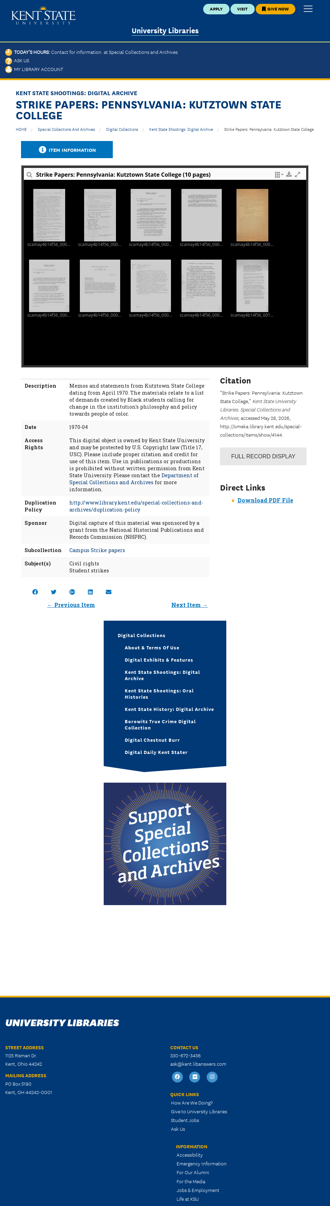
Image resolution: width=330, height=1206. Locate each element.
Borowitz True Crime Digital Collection (160, 724)
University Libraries (165, 29)
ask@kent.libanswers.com (198, 1063)
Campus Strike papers (97, 550)
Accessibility (190, 1154)
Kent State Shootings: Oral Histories (159, 693)
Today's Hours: (91, 52)
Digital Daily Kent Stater (156, 752)
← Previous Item (71, 604)
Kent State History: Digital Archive (169, 709)
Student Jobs (185, 1120)
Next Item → (189, 604)
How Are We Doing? (192, 1102)
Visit (242, 8)
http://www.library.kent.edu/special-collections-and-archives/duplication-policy (136, 506)
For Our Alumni (193, 1172)
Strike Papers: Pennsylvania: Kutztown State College (269, 129)
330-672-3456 (185, 1055)
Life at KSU (188, 1199)
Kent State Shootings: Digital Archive (181, 129)
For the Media (191, 1181)
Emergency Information (202, 1163)
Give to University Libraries (199, 1111)
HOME (21, 129)
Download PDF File (265, 500)
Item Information (67, 150)
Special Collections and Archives (66, 129)
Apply (216, 8)
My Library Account (34, 69)
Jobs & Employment (198, 1190)
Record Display (263, 456)
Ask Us (17, 60)
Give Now (275, 8)
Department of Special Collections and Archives (134, 479)
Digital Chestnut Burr (152, 739)
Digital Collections (122, 129)
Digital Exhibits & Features (159, 659)
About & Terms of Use (152, 647)
